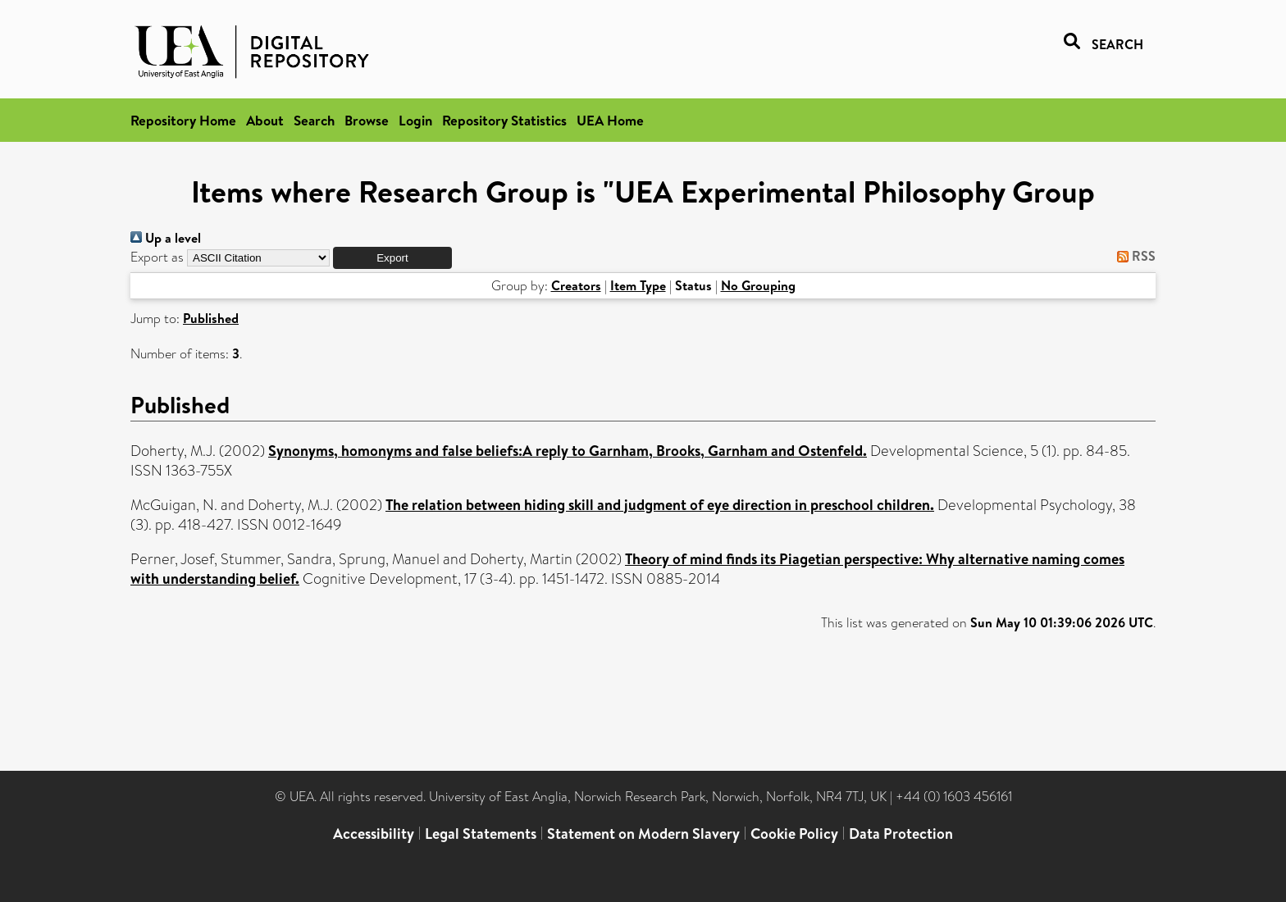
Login (415, 120)
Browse (366, 120)
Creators (576, 285)
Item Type (638, 285)
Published (211, 318)
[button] (392, 258)
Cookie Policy (794, 833)
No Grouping (758, 285)
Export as (157, 257)
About (265, 120)
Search (314, 120)
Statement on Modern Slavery (643, 833)
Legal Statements (480, 833)
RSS (1133, 256)
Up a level (165, 238)
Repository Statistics (504, 120)
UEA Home (610, 120)
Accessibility (373, 833)
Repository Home (183, 120)
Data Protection (901, 833)
